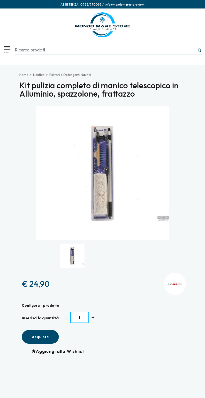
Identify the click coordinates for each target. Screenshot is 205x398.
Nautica (39, 75)
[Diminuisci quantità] (66, 317)
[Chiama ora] (90, 4)
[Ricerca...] (200, 50)
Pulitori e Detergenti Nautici (70, 75)
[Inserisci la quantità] (79, 317)
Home (23, 75)
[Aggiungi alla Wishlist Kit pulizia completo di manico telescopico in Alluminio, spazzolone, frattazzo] (59, 351)
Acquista (40, 336)
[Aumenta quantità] (93, 317)
